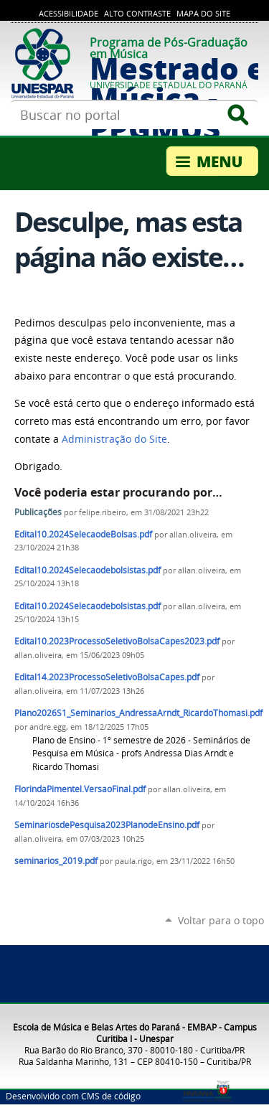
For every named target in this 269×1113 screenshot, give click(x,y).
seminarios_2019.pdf (56, 861)
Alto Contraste (137, 14)
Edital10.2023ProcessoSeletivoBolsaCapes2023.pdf (117, 641)
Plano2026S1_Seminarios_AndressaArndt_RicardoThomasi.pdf (138, 713)
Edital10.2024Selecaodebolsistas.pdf (87, 570)
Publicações (38, 512)
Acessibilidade (68, 14)
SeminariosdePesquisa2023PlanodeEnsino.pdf (106, 825)
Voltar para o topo (221, 920)
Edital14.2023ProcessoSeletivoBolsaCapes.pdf (106, 677)
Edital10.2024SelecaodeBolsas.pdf (83, 534)
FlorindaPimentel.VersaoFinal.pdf (80, 789)
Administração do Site (114, 439)
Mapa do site (203, 14)
